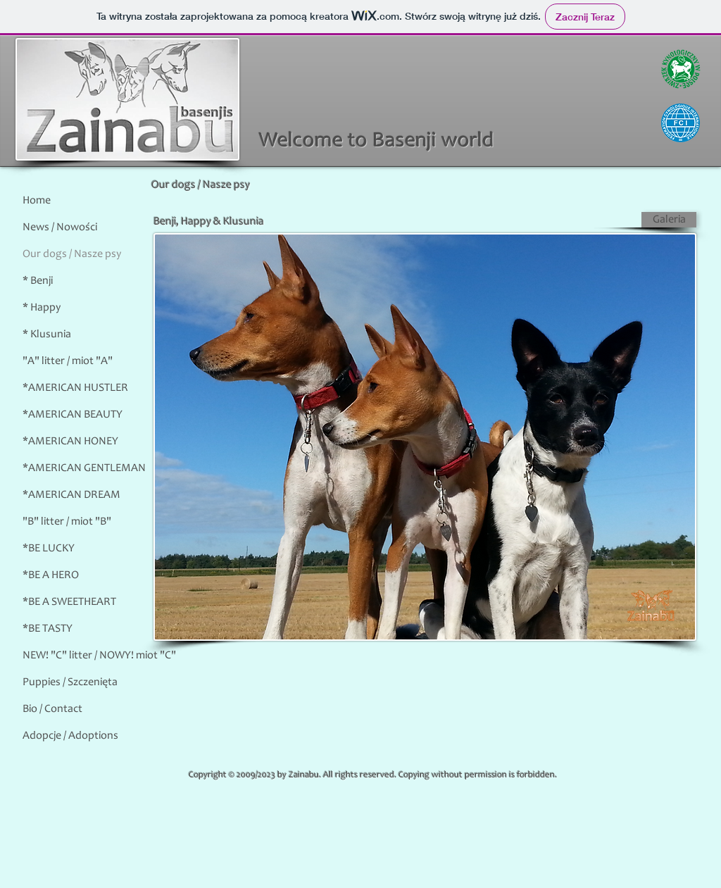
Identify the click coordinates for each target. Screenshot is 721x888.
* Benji (38, 281)
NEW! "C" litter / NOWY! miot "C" (99, 655)
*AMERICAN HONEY (70, 441)
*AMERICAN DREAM (71, 495)
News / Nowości (60, 227)
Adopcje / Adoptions (70, 736)
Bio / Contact (52, 709)
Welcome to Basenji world (376, 141)
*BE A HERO (51, 575)
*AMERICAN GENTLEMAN (84, 468)
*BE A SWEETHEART (69, 602)
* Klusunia (47, 334)
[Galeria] (668, 219)
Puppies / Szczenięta (70, 682)
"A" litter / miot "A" (68, 361)
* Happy (42, 307)
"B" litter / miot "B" (67, 521)
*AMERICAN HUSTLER (75, 388)
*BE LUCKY (49, 548)
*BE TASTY (48, 628)
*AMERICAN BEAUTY (73, 414)
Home (37, 200)
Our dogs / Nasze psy (72, 254)
